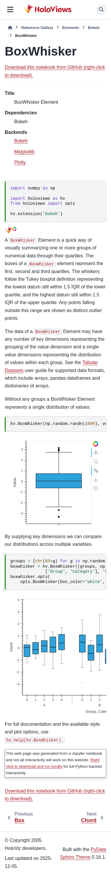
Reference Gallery (37, 27)
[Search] (101, 9)
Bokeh (93, 27)
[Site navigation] (10, 9)
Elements (70, 27)
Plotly (20, 162)
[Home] (10, 28)
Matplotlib (24, 151)
